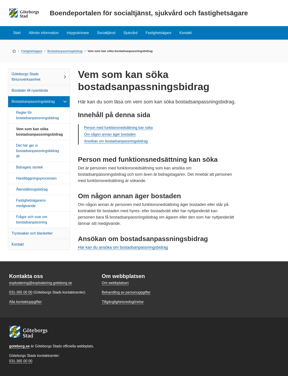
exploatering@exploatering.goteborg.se (40, 283)
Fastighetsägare (159, 33)
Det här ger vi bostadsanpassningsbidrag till (37, 151)
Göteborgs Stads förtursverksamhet (40, 76)
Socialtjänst (106, 33)
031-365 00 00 (20, 361)
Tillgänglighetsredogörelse (122, 302)
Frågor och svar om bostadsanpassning (31, 219)
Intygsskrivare (78, 33)
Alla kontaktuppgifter (25, 302)
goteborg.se (19, 346)
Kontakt (185, 33)
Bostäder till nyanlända (30, 90)
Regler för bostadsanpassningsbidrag (37, 115)
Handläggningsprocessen (36, 178)
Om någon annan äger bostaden (110, 134)
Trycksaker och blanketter (32, 233)
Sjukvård (130, 33)
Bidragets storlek (29, 167)
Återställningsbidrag (32, 189)
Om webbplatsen (115, 283)
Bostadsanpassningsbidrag (65, 51)
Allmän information (44, 33)
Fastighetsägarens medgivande (31, 203)
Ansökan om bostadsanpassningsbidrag (116, 141)
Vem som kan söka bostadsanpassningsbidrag (39, 131)
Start (17, 33)
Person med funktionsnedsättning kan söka (118, 128)
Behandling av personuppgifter (126, 292)
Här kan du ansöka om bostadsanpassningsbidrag (123, 247)
